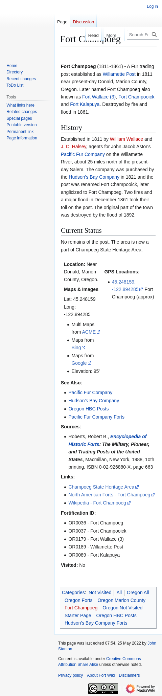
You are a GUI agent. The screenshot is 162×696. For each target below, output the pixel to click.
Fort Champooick (136, 96)
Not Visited (100, 592)
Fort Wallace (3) (99, 96)
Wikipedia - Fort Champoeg (97, 503)
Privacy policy (70, 675)
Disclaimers (129, 675)
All (119, 592)
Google (79, 363)
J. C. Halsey (73, 146)
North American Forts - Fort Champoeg (109, 494)
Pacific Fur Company (83, 154)
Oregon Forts (78, 600)
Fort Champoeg (81, 607)
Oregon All (138, 592)
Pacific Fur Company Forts (96, 417)
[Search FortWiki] (143, 35)
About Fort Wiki (101, 675)
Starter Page (78, 615)
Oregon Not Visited (122, 607)
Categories (73, 592)
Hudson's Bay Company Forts (96, 623)
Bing (76, 347)
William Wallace (126, 139)
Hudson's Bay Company (94, 177)
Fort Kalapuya (84, 104)
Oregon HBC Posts (88, 408)
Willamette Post (119, 74)
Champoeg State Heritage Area (101, 487)
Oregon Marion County (121, 600)
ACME (89, 332)
